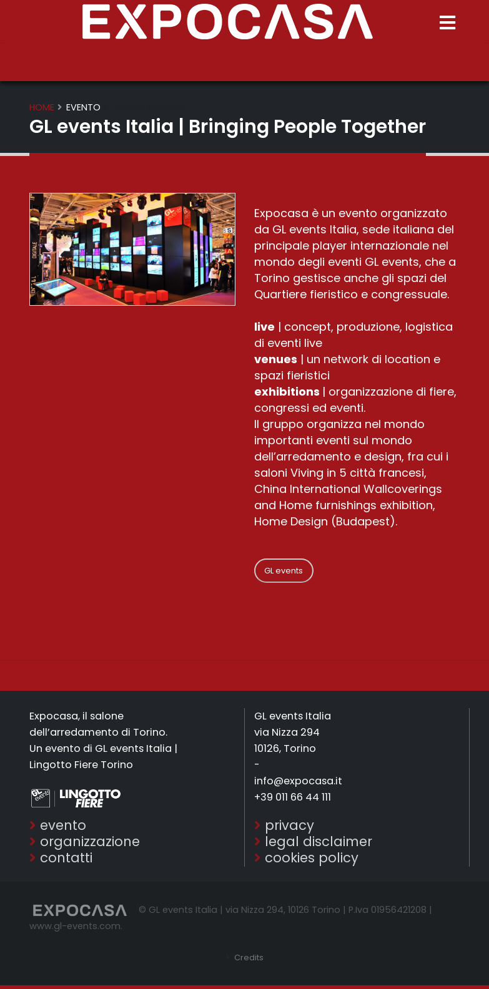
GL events (283, 570)
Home (41, 107)
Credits (247, 961)
